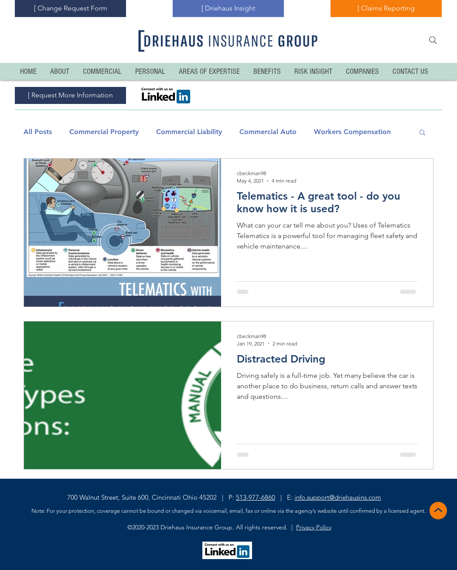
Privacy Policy (313, 527)
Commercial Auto (268, 132)
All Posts (38, 132)
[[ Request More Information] (70, 95)
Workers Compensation (352, 132)
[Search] (433, 40)
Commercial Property (104, 132)
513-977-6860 (255, 497)
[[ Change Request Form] (70, 8)
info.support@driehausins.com (337, 497)
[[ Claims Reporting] (386, 8)
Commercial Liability (189, 132)
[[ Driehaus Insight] (228, 8)
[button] (422, 133)
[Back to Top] (437, 510)
